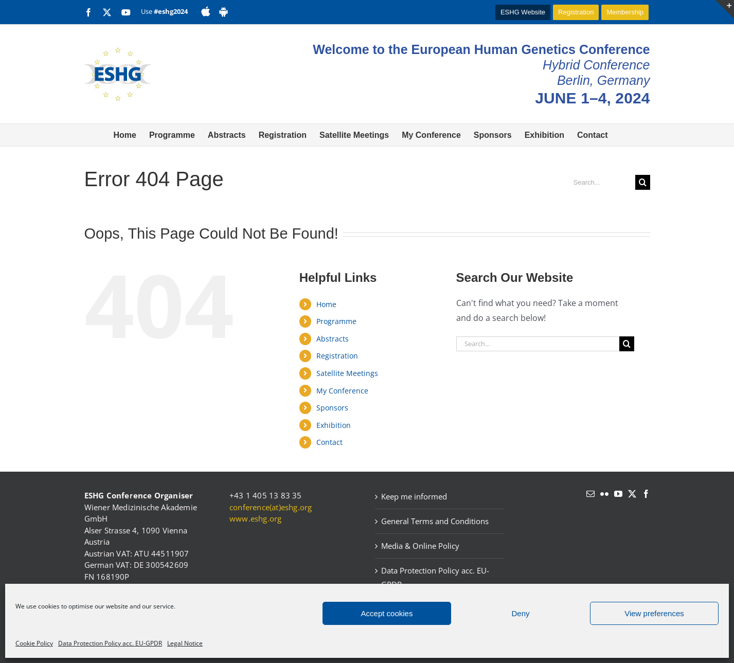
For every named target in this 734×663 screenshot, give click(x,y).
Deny (520, 613)
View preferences (654, 613)
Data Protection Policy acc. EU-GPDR (110, 643)
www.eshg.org (255, 518)
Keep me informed (414, 496)
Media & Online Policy (420, 546)
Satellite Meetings (347, 373)
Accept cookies (387, 613)
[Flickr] (604, 494)
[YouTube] (618, 494)
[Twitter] (632, 494)
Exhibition (333, 425)
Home (326, 304)
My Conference (342, 391)
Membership (624, 12)
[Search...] (600, 182)
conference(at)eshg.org (270, 507)
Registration (576, 12)
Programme (336, 321)
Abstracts (332, 339)
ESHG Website (522, 12)
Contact (329, 442)
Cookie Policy (34, 643)
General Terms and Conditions (435, 521)
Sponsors (332, 408)
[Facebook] (646, 494)
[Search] (642, 182)
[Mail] (590, 494)
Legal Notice (185, 643)
